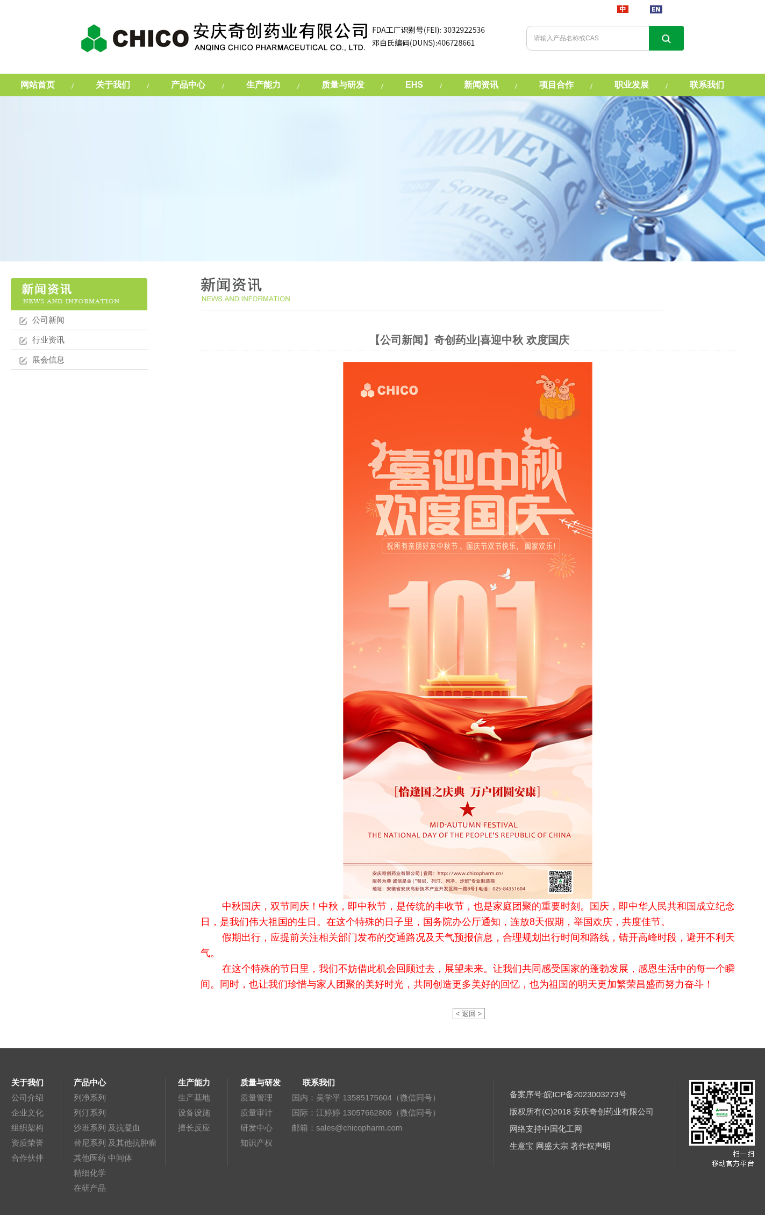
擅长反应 (194, 1127)
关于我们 (113, 84)
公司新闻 (48, 319)
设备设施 (194, 1112)
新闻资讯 (481, 84)
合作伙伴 (27, 1157)
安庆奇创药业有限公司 (613, 1111)
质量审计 (256, 1112)
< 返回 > (469, 1014)
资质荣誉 (27, 1142)
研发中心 (256, 1127)
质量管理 (256, 1097)
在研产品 (90, 1187)
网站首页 (37, 84)
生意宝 (522, 1145)
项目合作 (556, 84)
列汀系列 (90, 1112)
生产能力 (263, 84)
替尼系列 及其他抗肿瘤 (115, 1142)
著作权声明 (590, 1145)
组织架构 (27, 1127)
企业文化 (27, 1112)
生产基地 (194, 1097)
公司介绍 (27, 1097)
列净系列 (90, 1097)
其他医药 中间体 (103, 1157)
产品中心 (188, 84)
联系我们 (707, 84)
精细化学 (90, 1172)
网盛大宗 (552, 1145)
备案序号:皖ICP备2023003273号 (568, 1094)
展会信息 (48, 359)
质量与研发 (342, 84)
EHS (414, 84)
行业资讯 (48, 339)
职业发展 (631, 84)
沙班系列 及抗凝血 (107, 1127)
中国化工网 (562, 1128)
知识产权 (256, 1142)
